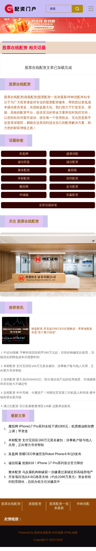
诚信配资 (72, 162)
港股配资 (35, 503)
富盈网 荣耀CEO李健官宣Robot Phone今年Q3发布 (44, 454)
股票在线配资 (11, 503)
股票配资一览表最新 (59, 506)
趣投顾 (72, 170)
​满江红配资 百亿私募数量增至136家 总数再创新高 (36, 406)
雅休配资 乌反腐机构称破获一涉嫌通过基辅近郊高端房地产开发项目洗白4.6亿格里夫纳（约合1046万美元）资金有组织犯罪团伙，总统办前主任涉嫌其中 (50, 476)
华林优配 (83, 503)
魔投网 (23, 186)
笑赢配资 (72, 194)
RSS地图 (57, 532)
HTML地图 (70, 532)
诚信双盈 (24, 162)
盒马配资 (72, 186)
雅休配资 (24, 170)
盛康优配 (72, 153)
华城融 (23, 194)
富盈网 (23, 153)
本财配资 (24, 178)
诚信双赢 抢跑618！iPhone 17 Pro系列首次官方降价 (46, 463)
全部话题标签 (48, 205)
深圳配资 (72, 178)
